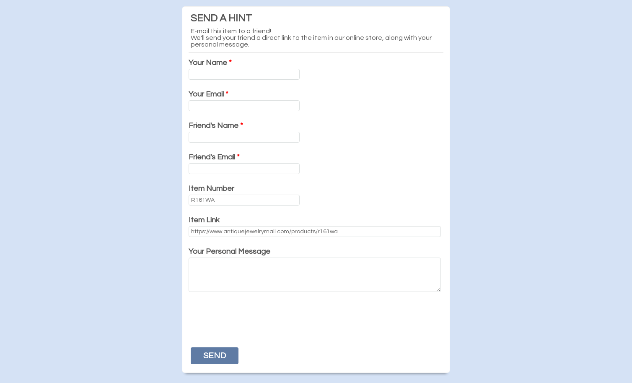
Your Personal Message (229, 251)
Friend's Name (216, 126)
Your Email (208, 94)
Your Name (210, 63)
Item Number (211, 189)
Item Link (204, 220)
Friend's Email (214, 157)
